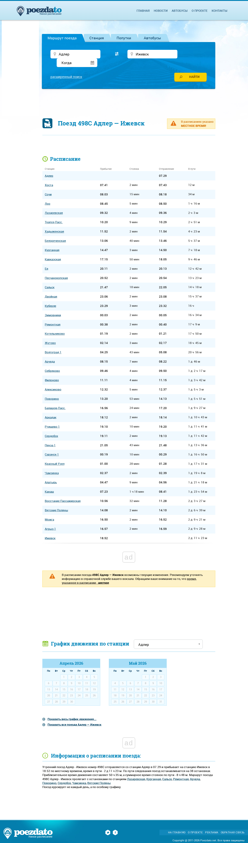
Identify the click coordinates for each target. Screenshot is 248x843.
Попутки (124, 37)
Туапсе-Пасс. (54, 214)
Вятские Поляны (99, 775)
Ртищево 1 (52, 419)
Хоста (49, 177)
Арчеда (195, 771)
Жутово (50, 335)
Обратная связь (233, 824)
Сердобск (64, 775)
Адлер (49, 168)
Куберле (50, 298)
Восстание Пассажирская (63, 493)
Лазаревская (136, 771)
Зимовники (53, 307)
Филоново (52, 372)
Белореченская (55, 233)
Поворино (49, 775)
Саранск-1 (52, 447)
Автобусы (152, 37)
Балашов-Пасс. (55, 400)
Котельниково (55, 326)
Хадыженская (54, 224)
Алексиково (53, 381)
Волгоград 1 (53, 344)
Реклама (211, 824)
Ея (46, 261)
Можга (49, 512)
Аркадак (50, 409)
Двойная (51, 289)
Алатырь (51, 474)
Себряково (52, 363)
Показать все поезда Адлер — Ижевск (74, 717)
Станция (96, 37)
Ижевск (50, 530)
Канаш (49, 484)
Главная (143, 11)
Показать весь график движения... (72, 711)
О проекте (200, 11)
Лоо (47, 196)
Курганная (153, 771)
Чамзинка (79, 775)
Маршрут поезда (62, 37)
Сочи (48, 186)
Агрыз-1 (50, 521)
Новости (161, 11)
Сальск (167, 771)
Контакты (219, 11)
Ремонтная (181, 771)
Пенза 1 (50, 437)
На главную (176, 824)
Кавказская (53, 251)
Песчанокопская (56, 270)
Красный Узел (54, 456)
